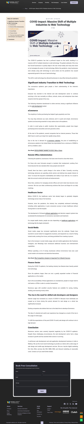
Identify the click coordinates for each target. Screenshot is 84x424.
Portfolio (47, 2)
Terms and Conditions (59, 422)
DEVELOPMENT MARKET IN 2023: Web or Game (48, 150)
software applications (51, 213)
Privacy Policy (68, 422)
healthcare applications (68, 220)
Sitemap (51, 422)
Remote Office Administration (17, 26)
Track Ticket (50, 412)
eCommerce (13, 24)
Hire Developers (55, 2)
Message (17, 382)
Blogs (26, 8)
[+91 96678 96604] (81, 413)
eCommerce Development (23, 411)
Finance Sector (13, 33)
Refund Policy (75, 422)
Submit (42, 391)
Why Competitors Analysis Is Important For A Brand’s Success (52, 258)
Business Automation (22, 408)
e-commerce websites (53, 140)
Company (40, 2)
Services (34, 2)
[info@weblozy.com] (81, 416)
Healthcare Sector (14, 29)
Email (17, 377)
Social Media (13, 31)
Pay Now (39, 416)
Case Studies (64, 2)
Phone (44, 371)
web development (37, 106)
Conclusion (11, 39)
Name (17, 371)
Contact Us (74, 2)
